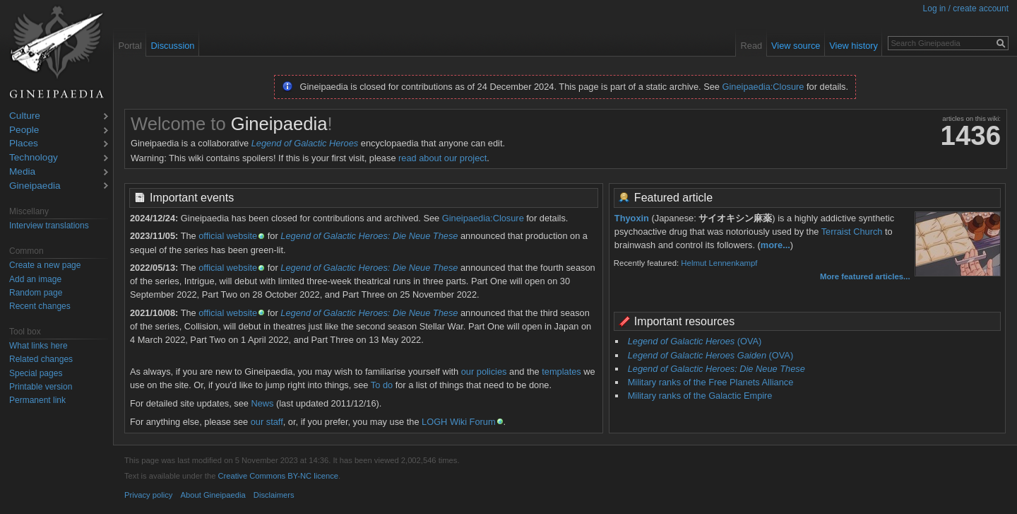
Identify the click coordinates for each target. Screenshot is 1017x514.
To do (382, 385)
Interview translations (49, 225)
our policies (484, 371)
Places (23, 143)
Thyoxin (631, 218)
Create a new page (45, 265)
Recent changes (40, 306)
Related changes (41, 359)
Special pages (35, 373)
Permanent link (37, 400)
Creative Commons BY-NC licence (278, 476)
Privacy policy (148, 495)
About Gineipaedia (213, 495)
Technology (33, 158)
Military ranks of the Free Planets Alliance (711, 382)
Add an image (35, 279)
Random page (35, 293)
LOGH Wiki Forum (459, 421)
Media (22, 172)
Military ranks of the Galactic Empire (700, 395)
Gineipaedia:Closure (763, 86)
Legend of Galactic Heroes (305, 143)
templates (561, 371)
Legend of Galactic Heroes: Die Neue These (369, 235)
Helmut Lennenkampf (719, 263)
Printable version (40, 387)
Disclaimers (274, 495)
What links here (38, 346)
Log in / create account (966, 8)
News (262, 403)
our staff (267, 421)
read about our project (442, 158)
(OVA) (695, 341)
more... (775, 245)
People (24, 130)
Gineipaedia (35, 186)
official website (227, 235)
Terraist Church (852, 231)
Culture (24, 116)
